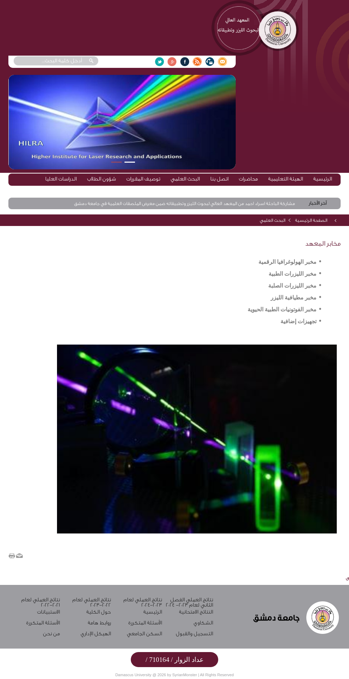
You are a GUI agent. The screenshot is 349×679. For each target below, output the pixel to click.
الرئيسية (322, 179)
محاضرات (248, 179)
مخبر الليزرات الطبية (292, 274)
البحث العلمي (185, 179)
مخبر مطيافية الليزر (293, 297)
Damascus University (133, 675)
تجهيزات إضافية (298, 321)
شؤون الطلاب (101, 179)
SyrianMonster (184, 675)
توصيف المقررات (143, 179)
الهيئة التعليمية (285, 179)
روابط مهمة (319, 190)
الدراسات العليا (61, 179)
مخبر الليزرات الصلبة (292, 286)
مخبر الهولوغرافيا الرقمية (287, 262)
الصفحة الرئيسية (311, 220)
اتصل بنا (219, 179)
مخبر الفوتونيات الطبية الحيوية (282, 309)
